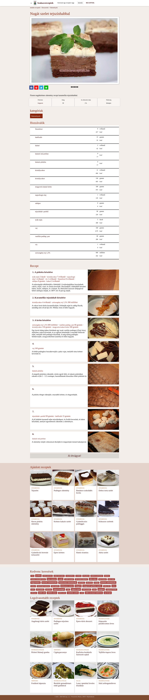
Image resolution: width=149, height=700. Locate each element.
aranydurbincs (70, 576)
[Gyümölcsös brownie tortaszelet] (41, 540)
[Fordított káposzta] (41, 670)
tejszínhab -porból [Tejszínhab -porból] (41, 212)
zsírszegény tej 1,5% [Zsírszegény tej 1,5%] (42, 253)
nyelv (32, 589)
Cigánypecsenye (60, 652)
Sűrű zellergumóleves (107, 683)
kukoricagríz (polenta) (43, 586)
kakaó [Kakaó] (37, 145)
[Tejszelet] (41, 477)
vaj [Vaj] (36, 228)
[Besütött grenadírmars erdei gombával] (63, 670)
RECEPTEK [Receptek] (90, 3)
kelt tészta (89, 582)
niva (113, 586)
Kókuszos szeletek (106, 521)
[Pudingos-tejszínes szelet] (63, 608)
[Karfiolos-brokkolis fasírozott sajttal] (86, 639)
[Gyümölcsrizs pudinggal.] (86, 508)
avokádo (78, 576)
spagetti (101, 589)
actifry (38, 576)
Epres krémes (59, 552)
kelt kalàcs (81, 582)
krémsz (33, 586)
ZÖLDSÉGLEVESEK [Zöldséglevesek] (104, 618)
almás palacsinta (47, 576)
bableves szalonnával (96, 576)
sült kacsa (33, 593)
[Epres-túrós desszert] (86, 608)
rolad (68, 589)
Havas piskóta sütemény (36, 522)
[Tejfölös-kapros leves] (108, 639)
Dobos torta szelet (106, 490)
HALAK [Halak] (78, 680)
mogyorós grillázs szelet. (92, 586)
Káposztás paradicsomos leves (106, 622)
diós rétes (93, 579)
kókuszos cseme (67, 586)
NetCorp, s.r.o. (66, 696)
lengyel (78, 586)
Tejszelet (34, 490)
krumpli (96, 582)
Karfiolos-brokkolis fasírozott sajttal (84, 653)
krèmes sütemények (108, 582)
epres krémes (102, 579)
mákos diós (107, 586)
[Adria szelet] (108, 540)
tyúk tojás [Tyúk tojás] (38, 220)
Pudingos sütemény (61, 490)
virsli (81, 593)
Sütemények (53, 7)
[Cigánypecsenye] (63, 639)
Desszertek (45, 7)
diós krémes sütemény (81, 579)
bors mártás (52, 579)
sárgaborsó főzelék (111, 589)
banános (107, 576)
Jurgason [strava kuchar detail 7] (40, 103)
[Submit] (80, 3)
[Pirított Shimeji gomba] (41, 639)
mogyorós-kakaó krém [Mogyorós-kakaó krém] (43, 187)
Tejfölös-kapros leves (107, 652)
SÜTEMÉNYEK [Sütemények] (35, 488)
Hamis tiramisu (82, 552)
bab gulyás (86, 576)
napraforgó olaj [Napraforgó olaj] (40, 195)
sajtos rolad (76, 589)
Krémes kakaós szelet (62, 521)
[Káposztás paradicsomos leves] (108, 608)
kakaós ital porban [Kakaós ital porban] (42, 154)
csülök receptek (69, 579)
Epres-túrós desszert (84, 621)
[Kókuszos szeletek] (108, 508)
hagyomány (35, 582)
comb (60, 579)
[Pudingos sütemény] (63, 477)
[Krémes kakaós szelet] (63, 508)
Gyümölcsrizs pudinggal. (81, 522)
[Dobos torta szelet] (108, 477)
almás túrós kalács (59, 576)
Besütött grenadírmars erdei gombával (62, 684)
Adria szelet (103, 552)
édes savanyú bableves (94, 593)
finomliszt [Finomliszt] (39, 129)
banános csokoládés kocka (38, 579)
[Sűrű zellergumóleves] (108, 670)
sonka (94, 589)
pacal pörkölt (40, 589)
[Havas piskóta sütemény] (41, 508)
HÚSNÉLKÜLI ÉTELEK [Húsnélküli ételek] (37, 649)
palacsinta (48, 589)
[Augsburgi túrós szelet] (41, 608)
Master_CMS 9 (82, 696)
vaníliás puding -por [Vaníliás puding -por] (42, 236)
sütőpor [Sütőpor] (38, 203)
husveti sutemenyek (49, 582)
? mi (32, 576)
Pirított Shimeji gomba (40, 652)
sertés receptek (86, 589)
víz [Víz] (36, 245)
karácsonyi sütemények (67, 582)
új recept (108, 593)
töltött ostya (52, 593)
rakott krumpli (59, 589)
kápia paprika (55, 586)
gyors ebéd (111, 579)
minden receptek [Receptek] (35, 7)
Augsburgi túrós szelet (40, 621)
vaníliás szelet (73, 593)
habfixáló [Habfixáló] (38, 137)
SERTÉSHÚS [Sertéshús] (57, 649)
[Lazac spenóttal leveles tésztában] (86, 670)
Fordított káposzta (38, 683)
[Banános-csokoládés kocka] (86, 477)
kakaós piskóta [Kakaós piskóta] (40, 162)
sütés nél (42, 593)
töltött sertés (62, 593)
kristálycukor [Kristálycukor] (40, 170)
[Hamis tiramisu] (86, 540)
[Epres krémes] (63, 540)
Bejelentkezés (90, 696)
